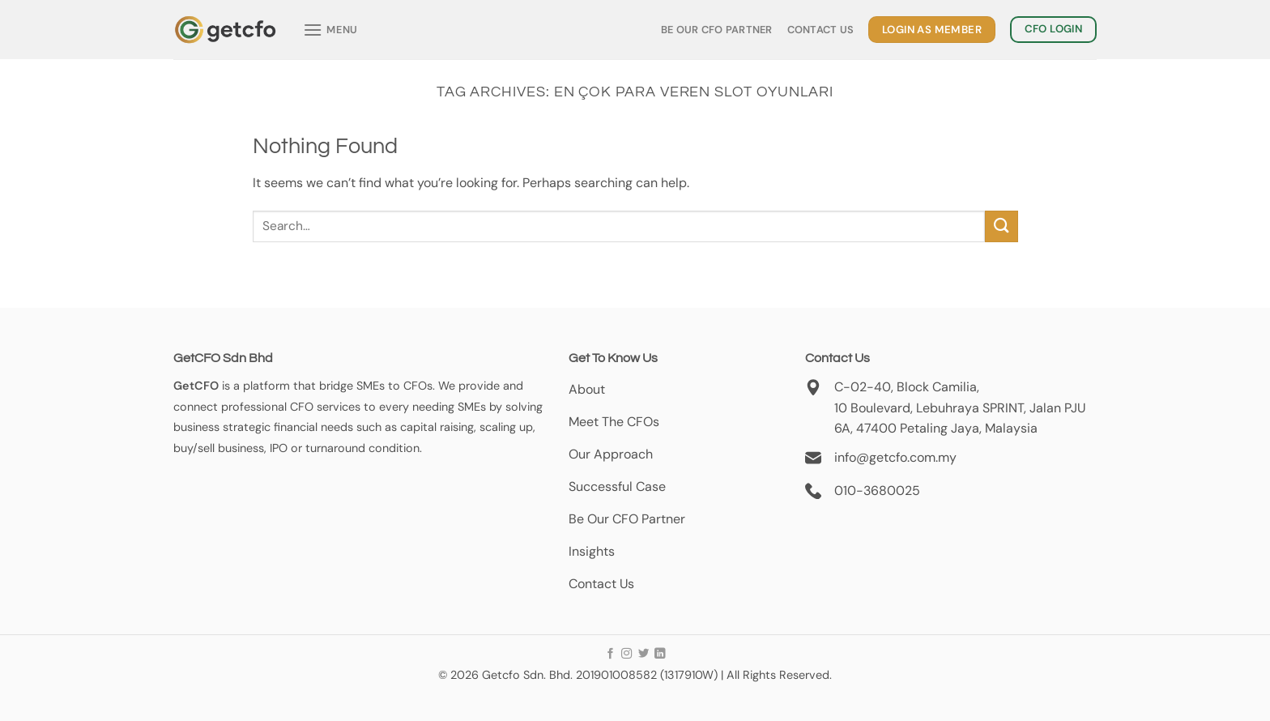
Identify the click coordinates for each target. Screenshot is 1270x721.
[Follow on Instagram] (626, 654)
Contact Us (820, 29)
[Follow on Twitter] (642, 654)
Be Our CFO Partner (717, 29)
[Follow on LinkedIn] (659, 654)
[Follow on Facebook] (610, 654)
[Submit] (1001, 226)
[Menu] (330, 29)
